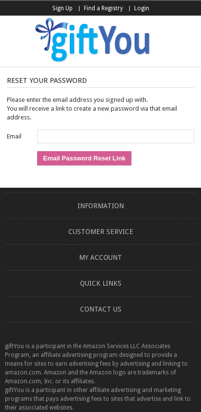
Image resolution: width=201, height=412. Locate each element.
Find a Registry (103, 8)
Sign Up (62, 8)
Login (141, 8)
